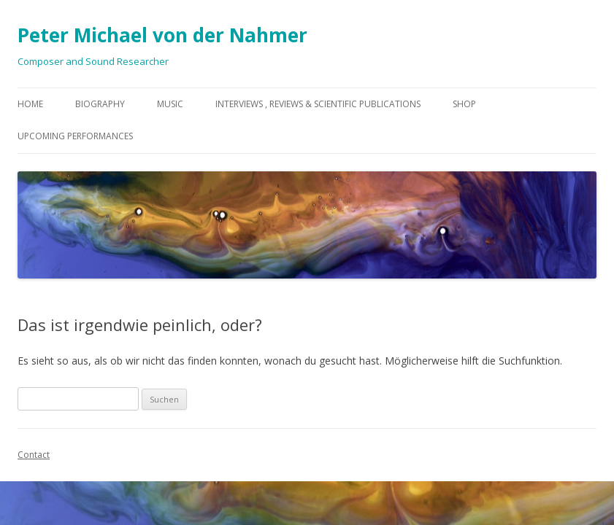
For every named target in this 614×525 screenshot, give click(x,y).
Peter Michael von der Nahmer (162, 35)
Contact (34, 454)
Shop (464, 104)
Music (170, 104)
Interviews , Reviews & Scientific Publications (318, 104)
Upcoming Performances (75, 136)
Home (30, 104)
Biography (100, 104)
